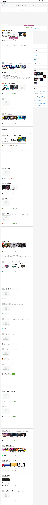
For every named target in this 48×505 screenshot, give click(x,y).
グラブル (34, 5)
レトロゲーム (19, 5)
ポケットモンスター (26, 5)
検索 (16, 5)
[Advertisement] (24, 18)
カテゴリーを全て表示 (37, 63)
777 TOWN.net (36, 55)
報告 (15, 40)
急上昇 (11, 25)
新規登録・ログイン (36, 28)
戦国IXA (23, 5)
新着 (18, 25)
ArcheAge (35, 59)
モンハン (31, 5)
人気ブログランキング (4, 1)
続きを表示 (40, 105)
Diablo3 (35, 60)
